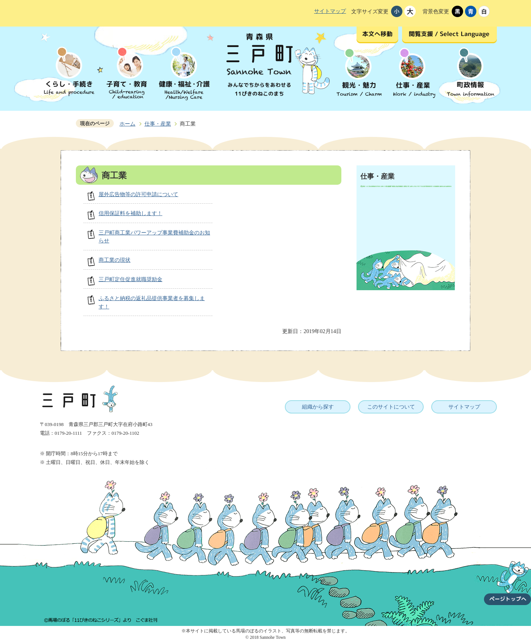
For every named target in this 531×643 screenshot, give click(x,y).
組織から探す (318, 407)
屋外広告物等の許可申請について (138, 194)
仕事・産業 (158, 124)
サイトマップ (330, 11)
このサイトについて (391, 407)
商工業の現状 (114, 260)
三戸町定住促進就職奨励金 (130, 279)
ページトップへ (507, 578)
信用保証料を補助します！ (130, 213)
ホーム (127, 124)
